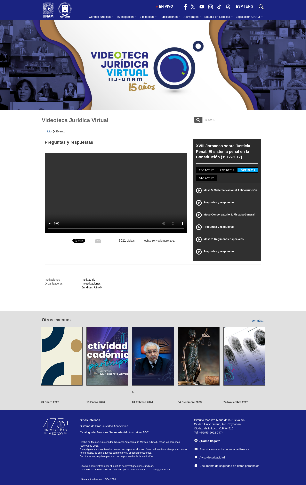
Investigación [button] (126, 16)
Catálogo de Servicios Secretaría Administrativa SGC (114, 432)
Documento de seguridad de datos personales (227, 465)
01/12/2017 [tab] (206, 178)
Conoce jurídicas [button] (101, 16)
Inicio (48, 131)
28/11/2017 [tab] (206, 170)
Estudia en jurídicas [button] (218, 16)
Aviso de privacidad (210, 457)
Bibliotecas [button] (148, 16)
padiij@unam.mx (161, 469)
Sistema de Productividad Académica (104, 426)
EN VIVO (164, 6)
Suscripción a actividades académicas (222, 449)
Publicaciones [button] (170, 16)
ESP (239, 6)
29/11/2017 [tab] (227, 170)
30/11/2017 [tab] (248, 170)
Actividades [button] (192, 16)
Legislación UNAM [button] (249, 16)
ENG (249, 6)
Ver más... (258, 320)
